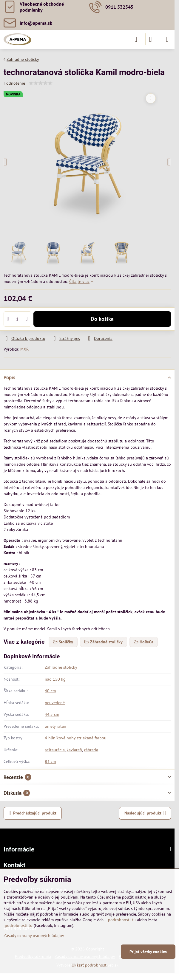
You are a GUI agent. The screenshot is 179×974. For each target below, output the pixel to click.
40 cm (50, 690)
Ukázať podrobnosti (90, 965)
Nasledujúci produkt (145, 813)
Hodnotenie (14, 83)
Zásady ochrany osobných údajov (34, 935)
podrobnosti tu (122, 919)
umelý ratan (55, 726)
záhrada (91, 749)
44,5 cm (52, 714)
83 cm (50, 761)
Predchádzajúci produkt (33, 813)
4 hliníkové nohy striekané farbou (76, 738)
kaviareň (74, 749)
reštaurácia (55, 749)
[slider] (41, 83)
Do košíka (102, 318)
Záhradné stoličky (61, 667)
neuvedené (55, 702)
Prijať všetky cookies (148, 951)
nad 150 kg (55, 679)
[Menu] (167, 39)
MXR (24, 349)
